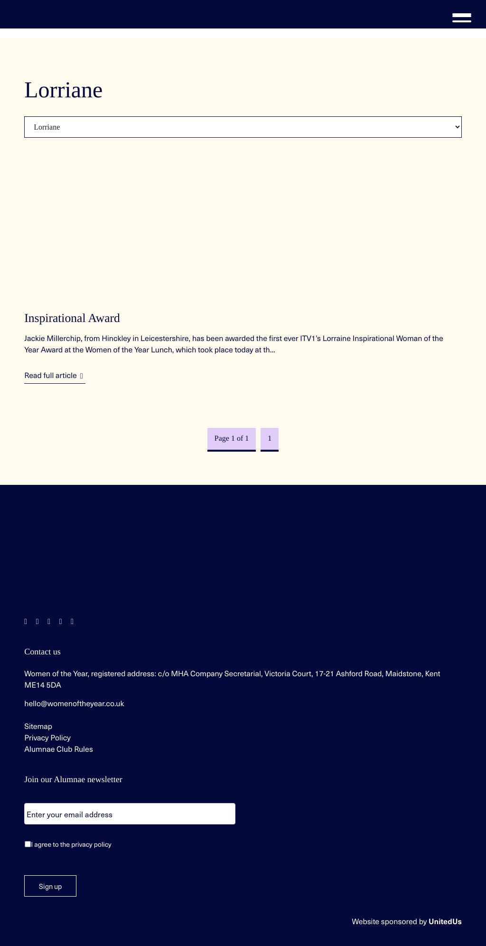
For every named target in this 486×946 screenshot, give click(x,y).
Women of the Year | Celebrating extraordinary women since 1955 (42, 14)
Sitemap (38, 726)
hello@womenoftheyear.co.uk (74, 703)
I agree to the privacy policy (71, 844)
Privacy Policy (47, 737)
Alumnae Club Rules (58, 749)
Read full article (50, 375)
